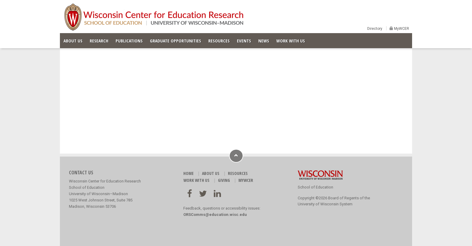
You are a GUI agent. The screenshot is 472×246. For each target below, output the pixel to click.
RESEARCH (99, 41)
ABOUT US (73, 41)
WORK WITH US (290, 41)
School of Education (315, 187)
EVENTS (244, 41)
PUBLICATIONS (129, 41)
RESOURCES (219, 41)
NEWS (263, 41)
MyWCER (401, 28)
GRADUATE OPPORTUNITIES (175, 41)
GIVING (224, 180)
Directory (374, 28)
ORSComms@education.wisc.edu (215, 214)
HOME (188, 173)
